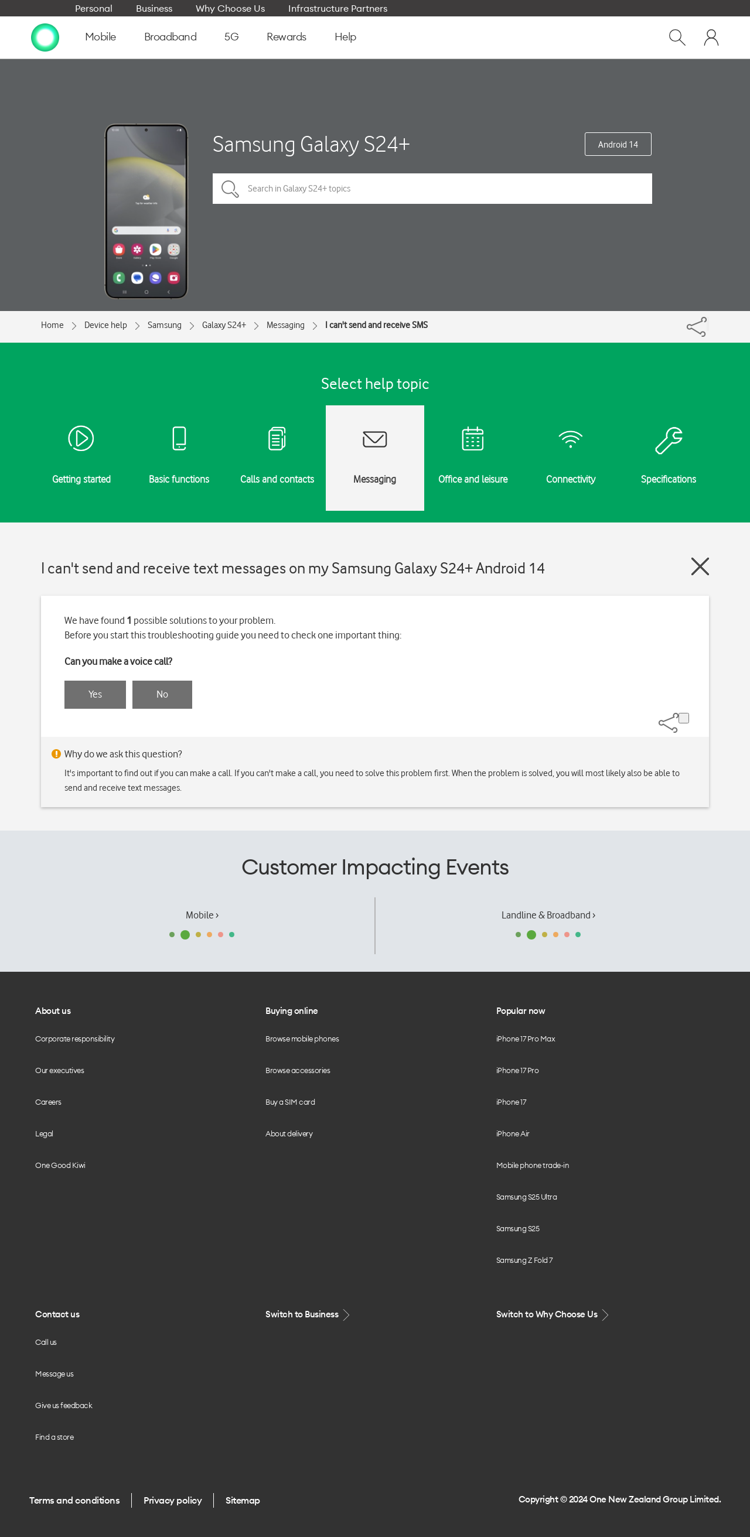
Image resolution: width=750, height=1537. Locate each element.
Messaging (286, 325)
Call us (46, 1342)
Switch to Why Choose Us (553, 1315)
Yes (95, 694)
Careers (48, 1101)
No (162, 694)
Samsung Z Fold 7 (524, 1260)
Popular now (521, 1010)
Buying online (291, 1010)
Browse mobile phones (302, 1038)
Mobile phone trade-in (533, 1165)
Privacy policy (173, 1500)
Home (52, 325)
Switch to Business (308, 1315)
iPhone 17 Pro (517, 1070)
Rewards (286, 36)
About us (52, 1010)
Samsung (165, 325)
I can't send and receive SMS (376, 325)
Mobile (100, 36)
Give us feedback (63, 1405)
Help (345, 36)
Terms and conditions (74, 1500)
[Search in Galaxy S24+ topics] (432, 188)
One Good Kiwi (60, 1165)
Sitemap (243, 1500)
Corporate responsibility (74, 1038)
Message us (54, 1373)
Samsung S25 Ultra (526, 1196)
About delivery (288, 1133)
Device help (105, 325)
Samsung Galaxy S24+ (311, 144)
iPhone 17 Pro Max (525, 1038)
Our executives (59, 1070)
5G (231, 36)
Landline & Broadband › (548, 915)
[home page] (45, 37)
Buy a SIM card (290, 1101)
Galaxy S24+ (224, 325)
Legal (44, 1133)
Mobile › (202, 915)
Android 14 (618, 144)
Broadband (170, 36)
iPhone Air (513, 1133)
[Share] (708, 324)
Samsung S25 (518, 1228)
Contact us (57, 1314)
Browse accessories (297, 1070)
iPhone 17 (511, 1101)
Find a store (54, 1437)
